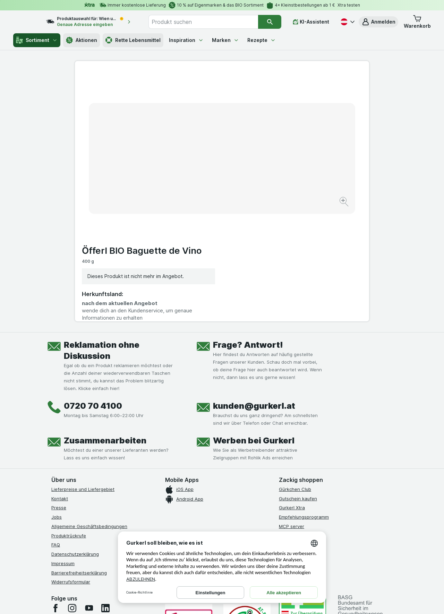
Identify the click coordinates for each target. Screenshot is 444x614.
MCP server (291, 410)
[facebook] (55, 492)
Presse (58, 392)
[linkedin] (105, 492)
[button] (378, 21)
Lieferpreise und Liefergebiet (82, 373)
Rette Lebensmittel (133, 40)
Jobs (56, 401)
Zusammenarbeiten (105, 325)
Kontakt (59, 383)
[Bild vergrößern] (198, 180)
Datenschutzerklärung (75, 438)
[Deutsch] (347, 22)
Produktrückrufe (68, 420)
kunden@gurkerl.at (254, 290)
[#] (302, 498)
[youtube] (89, 492)
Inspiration (186, 40)
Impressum (63, 447)
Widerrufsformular (70, 466)
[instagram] (72, 492)
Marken (225, 40)
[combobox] (211, 22)
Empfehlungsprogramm (304, 401)
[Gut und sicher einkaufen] (247, 509)
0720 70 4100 (93, 290)
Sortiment (37, 40)
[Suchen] (270, 22)
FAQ (55, 429)
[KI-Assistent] (311, 22)
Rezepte (261, 40)
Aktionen (81, 40)
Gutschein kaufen (298, 383)
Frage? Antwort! (248, 229)
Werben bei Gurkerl (253, 325)
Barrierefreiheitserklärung (79, 457)
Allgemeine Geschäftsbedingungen (89, 410)
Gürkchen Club (295, 373)
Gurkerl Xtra (292, 392)
